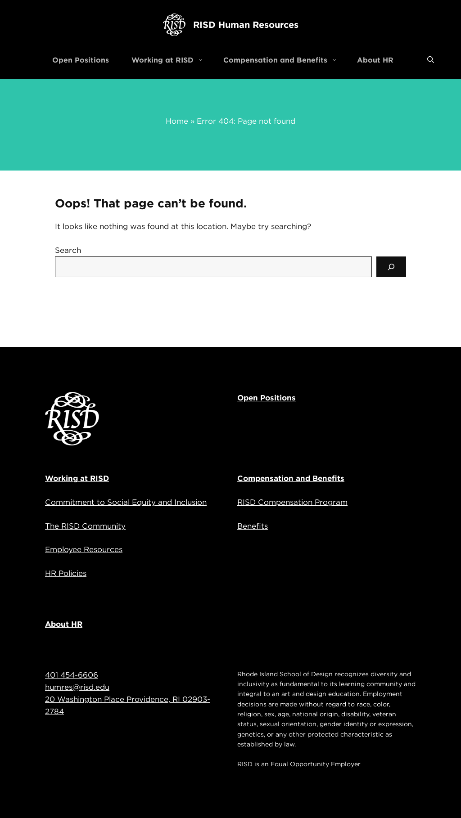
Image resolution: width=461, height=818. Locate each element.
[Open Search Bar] (430, 59)
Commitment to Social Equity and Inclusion (126, 502)
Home (177, 121)
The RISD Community (85, 526)
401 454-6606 (71, 675)
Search (68, 250)
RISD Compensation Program (292, 502)
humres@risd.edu (77, 687)
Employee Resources (83, 549)
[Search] (391, 266)
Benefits (252, 526)
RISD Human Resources (245, 24)
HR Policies (65, 573)
